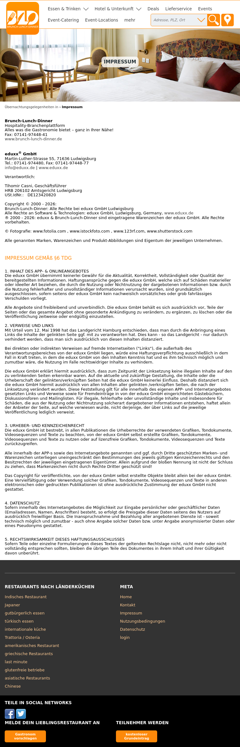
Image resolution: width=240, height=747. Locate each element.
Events (205, 9)
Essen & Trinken (64, 9)
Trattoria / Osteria (22, 637)
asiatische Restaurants (27, 678)
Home (126, 596)
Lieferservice (178, 9)
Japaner (12, 605)
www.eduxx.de (53, 167)
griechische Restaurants (29, 653)
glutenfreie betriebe (24, 670)
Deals (153, 9)
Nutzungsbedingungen (142, 621)
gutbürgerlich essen (24, 613)
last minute (16, 661)
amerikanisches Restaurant (32, 645)
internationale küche (25, 629)
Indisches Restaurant (26, 596)
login (125, 637)
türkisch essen (19, 621)
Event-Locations (101, 20)
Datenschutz (132, 629)
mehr (129, 20)
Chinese (13, 686)
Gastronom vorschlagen (25, 736)
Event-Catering (63, 20)
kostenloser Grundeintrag (136, 736)
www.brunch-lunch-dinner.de (33, 139)
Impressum (131, 613)
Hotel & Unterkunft (114, 9)
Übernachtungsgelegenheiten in (31, 107)
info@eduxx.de (20, 167)
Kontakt (127, 605)
